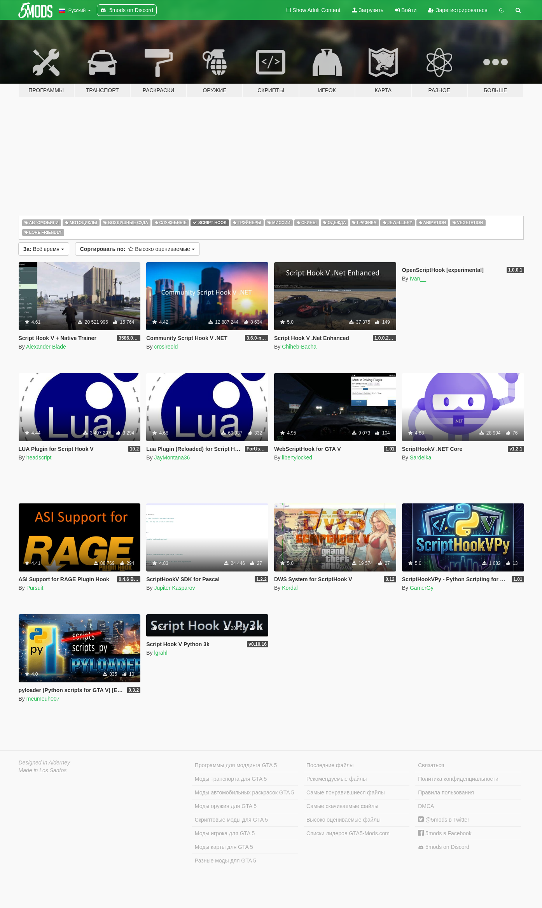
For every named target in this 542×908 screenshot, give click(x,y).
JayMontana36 (172, 457)
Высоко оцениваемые (137, 249)
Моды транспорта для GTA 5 (231, 779)
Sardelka (420, 457)
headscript (39, 457)
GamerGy (422, 588)
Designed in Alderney (44, 762)
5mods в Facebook (445, 833)
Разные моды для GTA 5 (225, 860)
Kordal (289, 588)
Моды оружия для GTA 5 (226, 806)
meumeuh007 (43, 699)
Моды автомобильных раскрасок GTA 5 (244, 792)
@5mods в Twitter (443, 819)
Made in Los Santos (43, 770)
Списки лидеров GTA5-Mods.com (348, 833)
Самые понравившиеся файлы (345, 792)
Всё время (43, 249)
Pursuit (35, 588)
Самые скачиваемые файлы (342, 806)
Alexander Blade (46, 347)
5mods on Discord (443, 847)
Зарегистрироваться (457, 10)
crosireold (166, 347)
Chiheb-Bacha (299, 347)
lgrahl (160, 653)
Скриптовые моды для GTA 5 (231, 820)
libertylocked (297, 457)
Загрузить (367, 10)
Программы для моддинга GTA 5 (236, 765)
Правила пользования (446, 792)
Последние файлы (329, 765)
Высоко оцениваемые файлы (343, 820)
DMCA (426, 806)
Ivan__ (418, 278)
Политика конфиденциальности (458, 779)
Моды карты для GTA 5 (224, 847)
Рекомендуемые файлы (336, 779)
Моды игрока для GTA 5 (225, 833)
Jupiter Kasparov (174, 588)
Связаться (431, 765)
